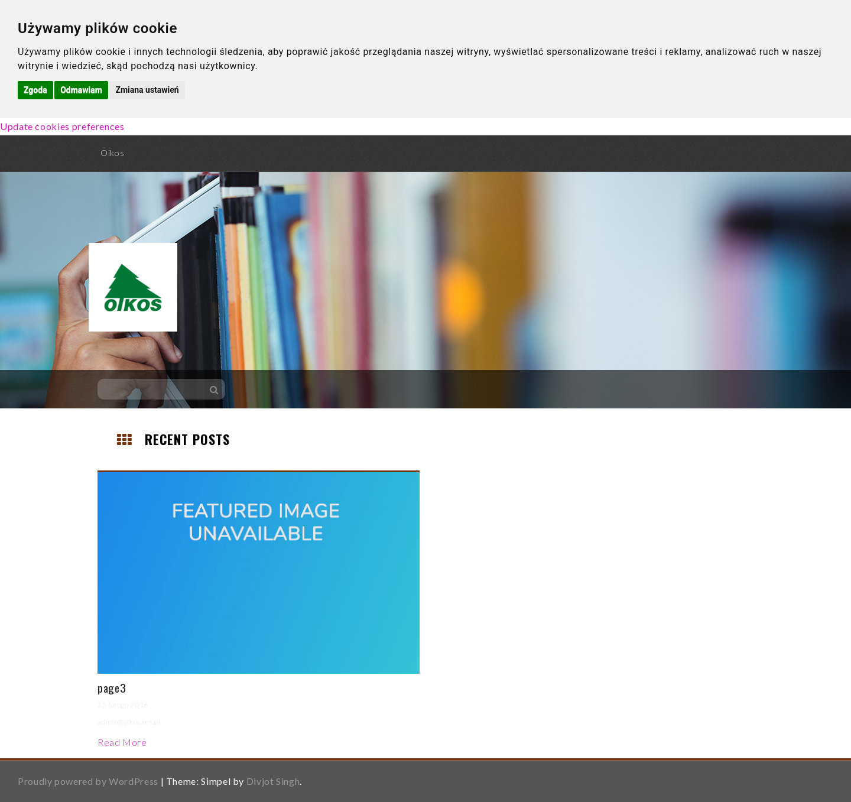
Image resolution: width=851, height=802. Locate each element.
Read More (122, 742)
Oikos (112, 153)
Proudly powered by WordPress (88, 781)
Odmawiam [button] (81, 90)
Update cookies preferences (62, 126)
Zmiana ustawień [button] (146, 90)
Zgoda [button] (35, 90)
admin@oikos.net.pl (129, 721)
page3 (112, 687)
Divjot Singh (273, 781)
